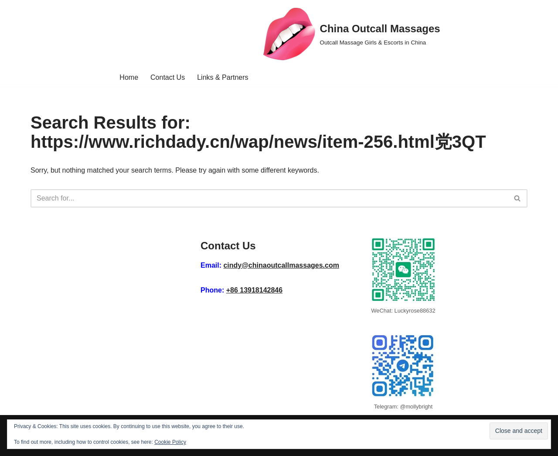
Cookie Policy (170, 442)
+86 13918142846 (254, 290)
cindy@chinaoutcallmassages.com (281, 265)
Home (128, 77)
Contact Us (167, 77)
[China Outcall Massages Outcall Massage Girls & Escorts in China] (351, 34)
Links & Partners (222, 77)
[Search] (269, 198)
